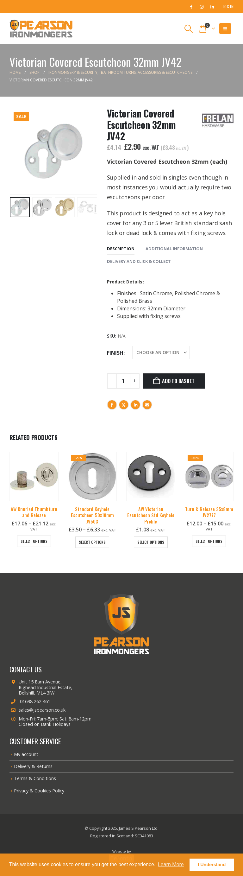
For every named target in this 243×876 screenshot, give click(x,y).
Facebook (112, 405)
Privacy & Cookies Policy (39, 791)
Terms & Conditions (35, 778)
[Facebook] (191, 6)
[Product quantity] (123, 381)
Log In (228, 6)
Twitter (124, 405)
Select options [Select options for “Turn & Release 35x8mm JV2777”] (209, 541)
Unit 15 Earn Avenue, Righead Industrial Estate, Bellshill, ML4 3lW (40, 687)
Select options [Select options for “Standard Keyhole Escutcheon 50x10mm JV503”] (92, 542)
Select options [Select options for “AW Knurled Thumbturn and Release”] (34, 541)
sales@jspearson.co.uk (37, 710)
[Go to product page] (34, 476)
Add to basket (178, 381)
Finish (115, 352)
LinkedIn (135, 405)
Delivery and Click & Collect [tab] (139, 261)
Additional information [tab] (174, 248)
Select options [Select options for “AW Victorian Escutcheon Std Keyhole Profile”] (150, 542)
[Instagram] (201, 6)
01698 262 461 (29, 701)
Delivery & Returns (33, 766)
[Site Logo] (41, 29)
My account (26, 754)
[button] (189, 29)
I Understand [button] (212, 864)
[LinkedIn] (212, 6)
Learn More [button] (171, 864)
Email (147, 405)
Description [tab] (120, 248)
